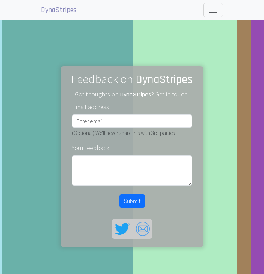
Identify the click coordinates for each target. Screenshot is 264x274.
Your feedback (90, 148)
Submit (132, 200)
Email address (90, 107)
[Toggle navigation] (213, 10)
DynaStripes (58, 9)
